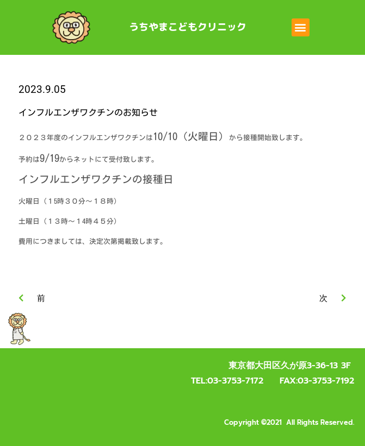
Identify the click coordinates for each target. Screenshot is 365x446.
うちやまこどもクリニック (187, 27)
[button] (301, 27)
